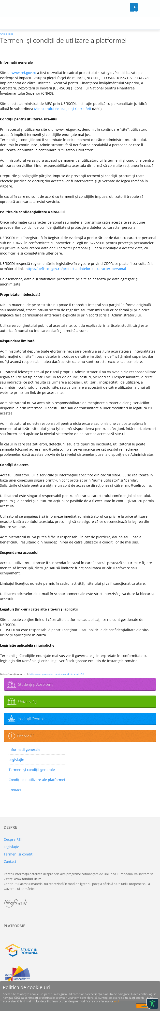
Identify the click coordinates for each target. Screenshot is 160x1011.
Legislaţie (16, 759)
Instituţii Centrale (31, 718)
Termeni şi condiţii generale (32, 769)
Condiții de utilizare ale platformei (37, 779)
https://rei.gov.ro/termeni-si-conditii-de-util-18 (56, 674)
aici (116, 1001)
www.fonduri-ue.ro (28, 879)
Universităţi (27, 701)
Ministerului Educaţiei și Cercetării (62, 108)
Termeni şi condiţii (19, 854)
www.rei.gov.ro (24, 72)
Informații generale (24, 749)
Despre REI (26, 735)
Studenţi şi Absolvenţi (35, 684)
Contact (15, 789)
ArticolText (6, 33)
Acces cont (135, 8)
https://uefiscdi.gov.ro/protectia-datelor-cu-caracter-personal (76, 268)
